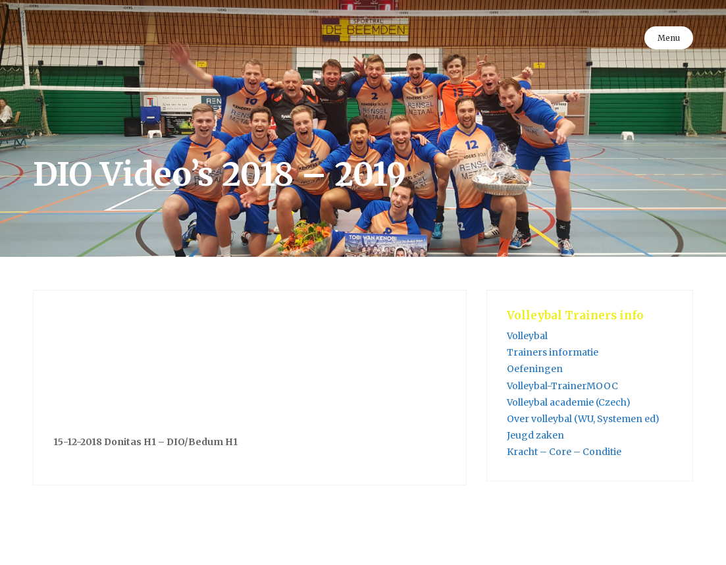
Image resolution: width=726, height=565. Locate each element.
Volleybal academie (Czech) (569, 402)
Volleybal (527, 336)
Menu (669, 38)
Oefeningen (535, 369)
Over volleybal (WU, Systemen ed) (583, 419)
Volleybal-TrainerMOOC (562, 386)
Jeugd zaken (535, 435)
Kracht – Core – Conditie (564, 452)
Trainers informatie (552, 352)
